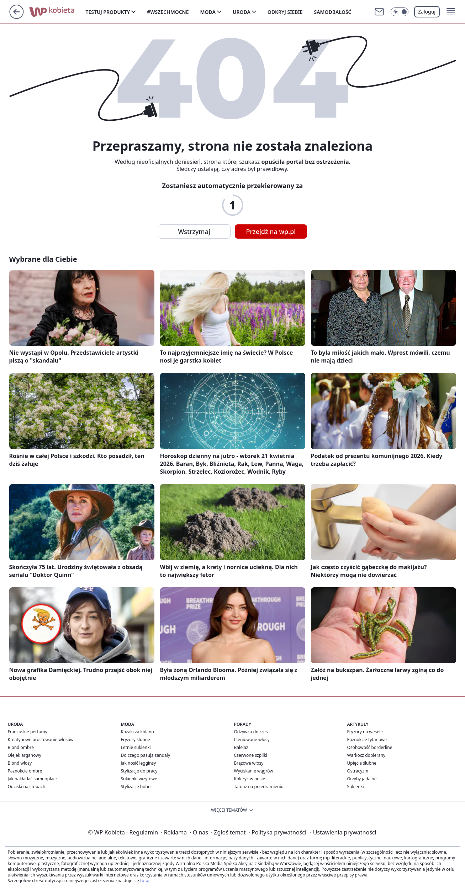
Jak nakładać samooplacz (33, 779)
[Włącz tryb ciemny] (399, 11)
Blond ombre (21, 747)
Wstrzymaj (194, 231)
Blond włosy (20, 763)
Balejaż (241, 747)
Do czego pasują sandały (145, 755)
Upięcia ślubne (362, 763)
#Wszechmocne (168, 12)
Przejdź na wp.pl (271, 231)
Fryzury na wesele (365, 732)
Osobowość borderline (369, 747)
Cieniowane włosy (252, 740)
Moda (208, 12)
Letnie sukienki (136, 747)
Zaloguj (426, 11)
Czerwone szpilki (250, 755)
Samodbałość (332, 12)
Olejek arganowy (24, 755)
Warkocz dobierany (366, 755)
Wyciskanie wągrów (253, 771)
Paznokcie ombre (25, 771)
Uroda (241, 12)
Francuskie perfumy (27, 732)
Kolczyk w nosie (249, 779)
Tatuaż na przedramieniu (259, 787)
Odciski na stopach (27, 787)
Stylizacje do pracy (139, 771)
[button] (450, 11)
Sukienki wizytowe (139, 779)
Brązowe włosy (249, 763)
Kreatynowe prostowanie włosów (41, 740)
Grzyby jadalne (362, 779)
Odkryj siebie (285, 12)
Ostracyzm (358, 771)
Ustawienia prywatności (343, 832)
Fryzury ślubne (135, 740)
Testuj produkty (108, 12)
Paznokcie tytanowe (367, 740)
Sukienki (355, 787)
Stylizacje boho (136, 787)
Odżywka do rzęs (251, 732)
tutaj (144, 881)
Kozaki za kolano (137, 732)
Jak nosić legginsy (138, 763)
